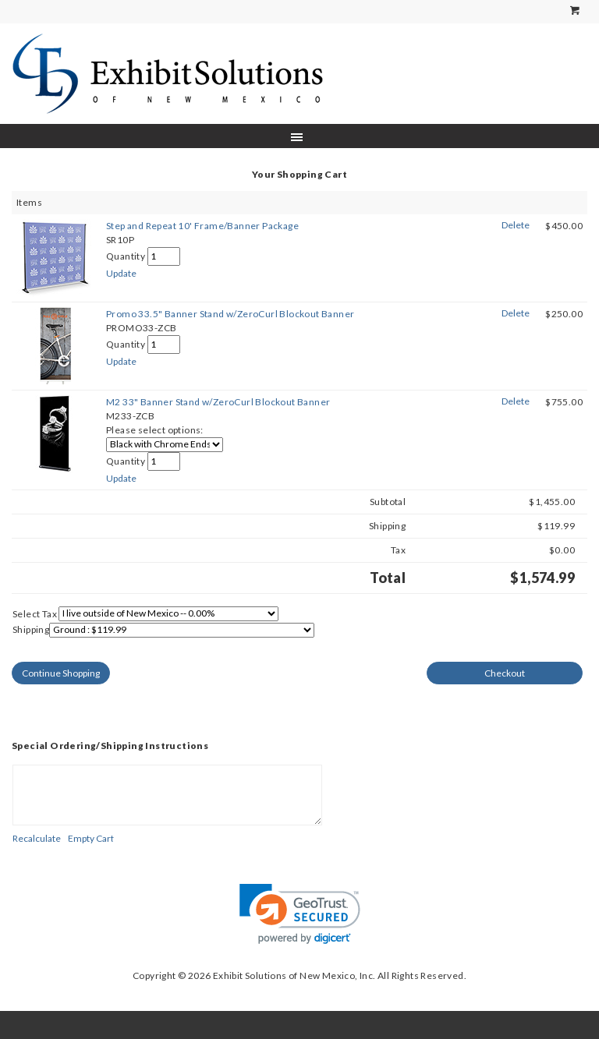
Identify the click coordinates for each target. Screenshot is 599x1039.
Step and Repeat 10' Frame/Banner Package (202, 225)
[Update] (121, 273)
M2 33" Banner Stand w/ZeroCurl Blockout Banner (218, 402)
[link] (300, 913)
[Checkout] (505, 673)
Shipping (30, 629)
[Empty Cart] (91, 838)
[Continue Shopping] (61, 673)
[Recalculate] (37, 838)
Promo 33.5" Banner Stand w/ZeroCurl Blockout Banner (230, 314)
